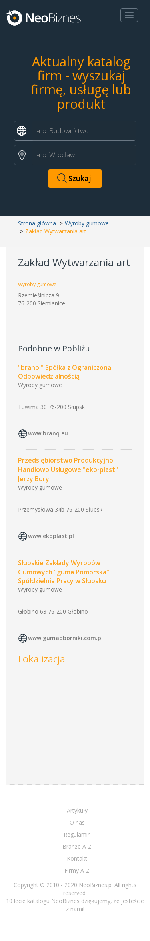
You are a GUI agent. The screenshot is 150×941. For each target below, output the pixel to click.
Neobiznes (44, 17)
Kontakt (77, 858)
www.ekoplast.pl (51, 536)
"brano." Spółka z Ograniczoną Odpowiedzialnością (64, 372)
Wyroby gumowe (87, 223)
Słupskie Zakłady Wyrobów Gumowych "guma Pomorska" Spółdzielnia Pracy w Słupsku (63, 572)
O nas (77, 822)
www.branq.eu (48, 433)
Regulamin (77, 834)
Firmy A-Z (77, 870)
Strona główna (37, 223)
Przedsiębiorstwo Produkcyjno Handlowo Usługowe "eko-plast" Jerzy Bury (68, 469)
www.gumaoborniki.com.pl (65, 638)
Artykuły (77, 810)
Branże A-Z (77, 846)
